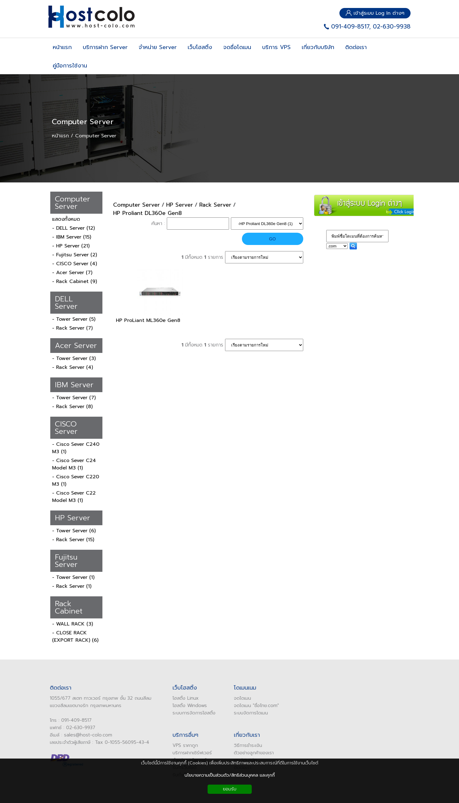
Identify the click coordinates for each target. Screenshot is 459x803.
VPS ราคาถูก (182, 745)
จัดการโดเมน (252, 712)
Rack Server (215, 205)
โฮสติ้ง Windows (187, 705)
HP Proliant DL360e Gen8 (147, 213)
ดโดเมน (241, 698)
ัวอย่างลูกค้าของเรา (252, 752)
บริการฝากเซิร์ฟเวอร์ (189, 752)
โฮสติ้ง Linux (183, 698)
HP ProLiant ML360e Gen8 (148, 320)
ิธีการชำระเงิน (246, 745)
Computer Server (82, 121)
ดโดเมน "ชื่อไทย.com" (255, 705)
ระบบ (235, 712)
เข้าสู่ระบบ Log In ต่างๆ (375, 13)
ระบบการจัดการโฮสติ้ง (191, 712)
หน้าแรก (60, 136)
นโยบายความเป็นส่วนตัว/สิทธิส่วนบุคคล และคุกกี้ (230, 775)
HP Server (179, 205)
